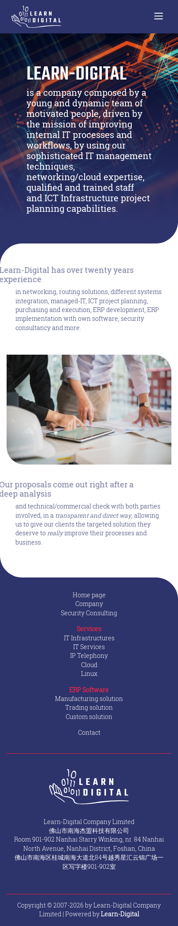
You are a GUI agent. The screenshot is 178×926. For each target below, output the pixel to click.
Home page (89, 595)
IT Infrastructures (89, 638)
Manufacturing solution (89, 699)
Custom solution (89, 717)
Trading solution (89, 708)
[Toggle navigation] (158, 17)
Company (89, 604)
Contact (89, 733)
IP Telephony (89, 656)
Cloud (89, 665)
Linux (89, 674)
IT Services (89, 647)
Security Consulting (89, 613)
